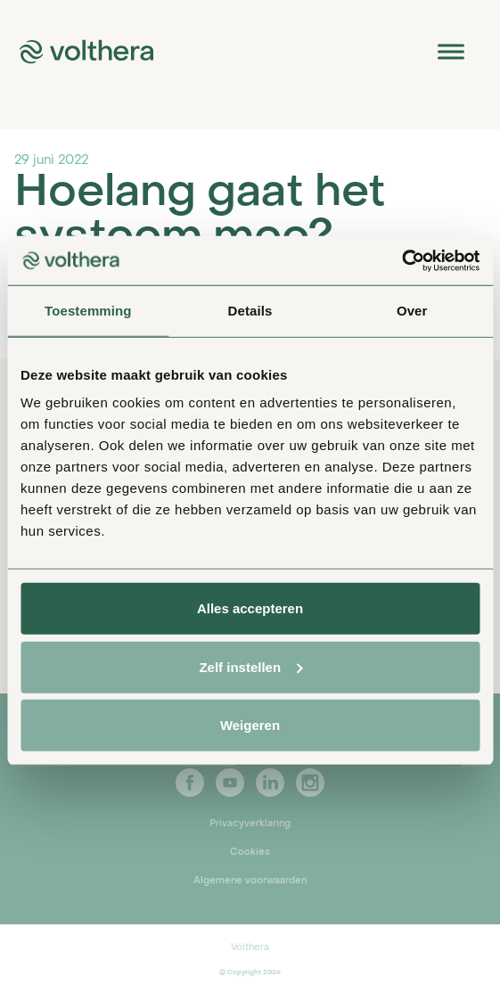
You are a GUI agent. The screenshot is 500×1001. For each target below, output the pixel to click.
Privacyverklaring (250, 823)
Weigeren (250, 725)
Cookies (250, 852)
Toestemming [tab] (88, 310)
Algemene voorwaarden (250, 880)
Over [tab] (412, 310)
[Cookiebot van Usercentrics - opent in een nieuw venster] (402, 260)
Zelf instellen (250, 666)
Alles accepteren (250, 608)
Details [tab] (250, 310)
